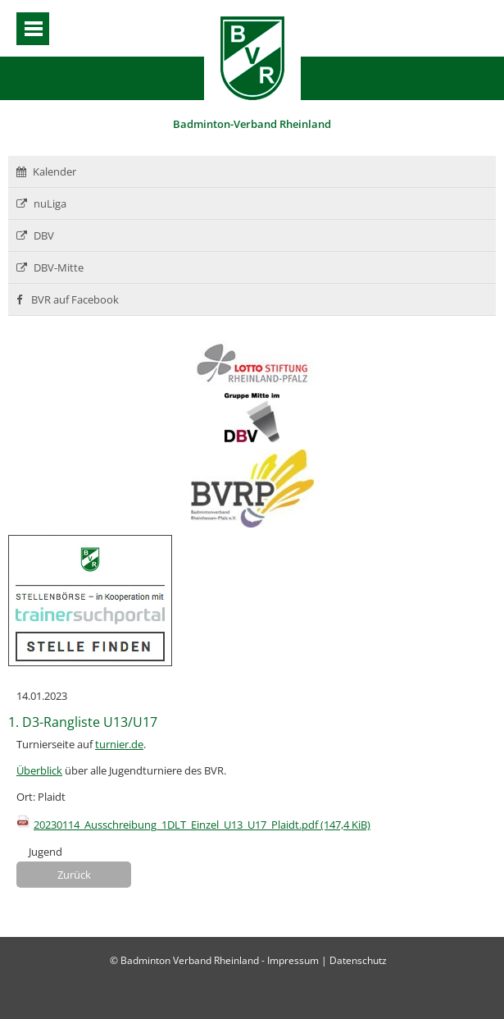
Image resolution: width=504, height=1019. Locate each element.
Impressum (293, 960)
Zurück (74, 874)
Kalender (46, 171)
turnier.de (119, 744)
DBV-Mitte (50, 267)
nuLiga (41, 203)
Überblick (39, 770)
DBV (35, 235)
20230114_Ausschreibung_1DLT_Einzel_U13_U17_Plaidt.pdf (202, 824)
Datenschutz (358, 960)
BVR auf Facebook (67, 299)
